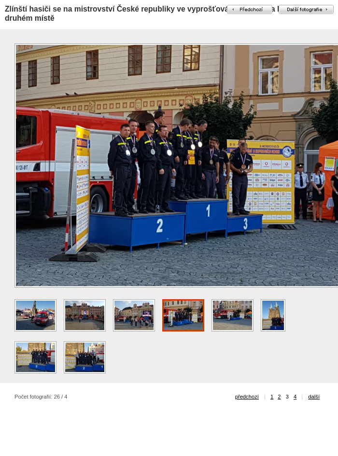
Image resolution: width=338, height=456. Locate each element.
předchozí (247, 397)
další (314, 397)
